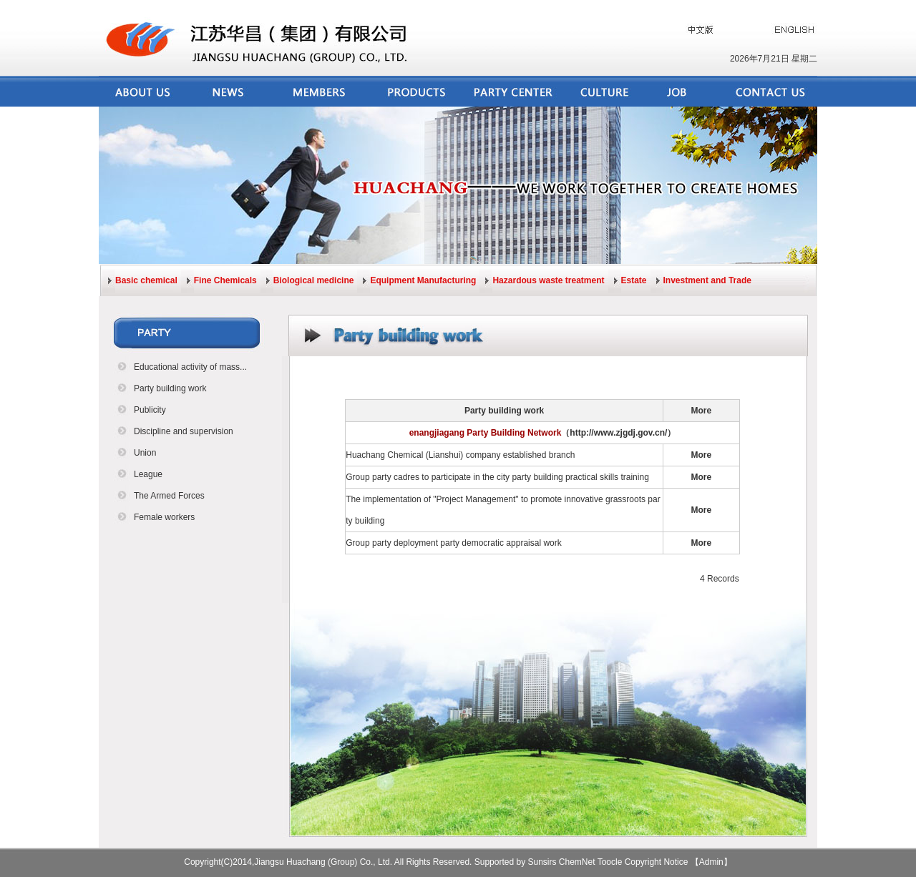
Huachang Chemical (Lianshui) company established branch (460, 455)
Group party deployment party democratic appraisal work (453, 543)
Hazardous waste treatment (548, 280)
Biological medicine (313, 280)
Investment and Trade (707, 280)
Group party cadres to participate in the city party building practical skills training (497, 477)
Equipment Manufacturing (423, 280)
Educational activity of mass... (190, 367)
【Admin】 (711, 862)
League (148, 474)
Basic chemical (146, 280)
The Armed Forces (169, 496)
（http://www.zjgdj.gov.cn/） (618, 433)
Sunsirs (542, 862)
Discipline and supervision (183, 431)
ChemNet (577, 862)
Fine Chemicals (225, 280)
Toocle (610, 862)
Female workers (164, 517)
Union (145, 453)
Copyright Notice (656, 862)
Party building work (170, 388)
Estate (634, 280)
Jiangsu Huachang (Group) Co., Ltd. (323, 862)
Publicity (150, 410)
